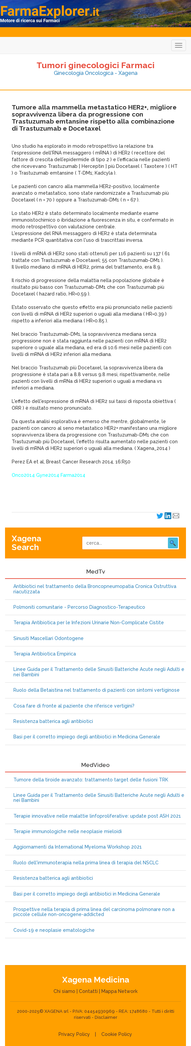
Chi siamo (64, 991)
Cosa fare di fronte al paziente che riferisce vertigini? (73, 706)
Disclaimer (106, 1017)
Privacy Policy (74, 1034)
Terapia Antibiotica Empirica (44, 653)
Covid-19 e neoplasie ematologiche (54, 930)
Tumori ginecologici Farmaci (95, 65)
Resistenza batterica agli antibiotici (53, 721)
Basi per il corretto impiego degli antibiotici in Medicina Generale (86, 736)
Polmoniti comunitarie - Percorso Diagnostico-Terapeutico (79, 607)
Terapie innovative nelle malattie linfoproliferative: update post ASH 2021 (97, 816)
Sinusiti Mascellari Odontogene (48, 638)
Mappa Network (119, 991)
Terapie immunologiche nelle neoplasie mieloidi (67, 831)
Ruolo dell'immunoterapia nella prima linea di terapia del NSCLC (86, 862)
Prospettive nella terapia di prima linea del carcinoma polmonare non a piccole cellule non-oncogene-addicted (94, 912)
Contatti (88, 991)
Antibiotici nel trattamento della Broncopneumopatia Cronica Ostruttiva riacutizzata (94, 589)
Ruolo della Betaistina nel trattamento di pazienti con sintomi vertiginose (96, 690)
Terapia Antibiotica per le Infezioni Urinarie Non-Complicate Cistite (88, 622)
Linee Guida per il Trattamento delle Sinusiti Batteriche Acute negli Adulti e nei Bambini (98, 672)
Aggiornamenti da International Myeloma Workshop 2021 (77, 847)
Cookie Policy (116, 1034)
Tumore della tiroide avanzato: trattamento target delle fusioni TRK (90, 779)
